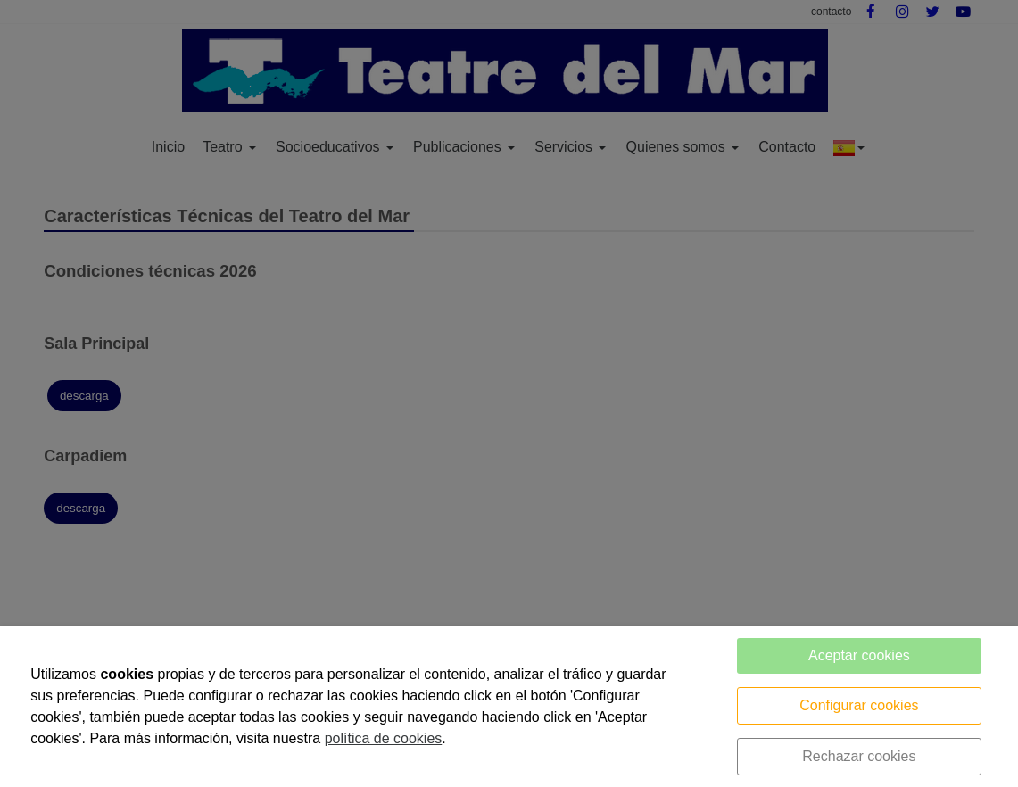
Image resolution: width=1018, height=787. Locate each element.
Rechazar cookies (858, 756)
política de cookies (384, 738)
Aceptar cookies (859, 655)
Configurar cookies (858, 705)
